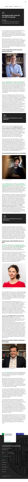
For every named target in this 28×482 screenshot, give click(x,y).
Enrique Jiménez (9, 183)
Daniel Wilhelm (9, 81)
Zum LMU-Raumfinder (7, 456)
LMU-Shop (4, 471)
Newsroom (11, 6)
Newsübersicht (16, 6)
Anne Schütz (7, 245)
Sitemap (3, 460)
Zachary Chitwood (9, 372)
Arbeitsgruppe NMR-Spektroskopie (18, 246)
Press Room (4, 469)
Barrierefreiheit (4, 467)
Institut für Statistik (17, 83)
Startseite (6, 6)
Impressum (4, 464)
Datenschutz (4, 462)
